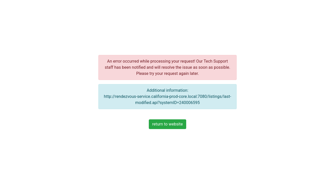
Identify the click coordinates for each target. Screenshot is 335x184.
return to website (167, 124)
